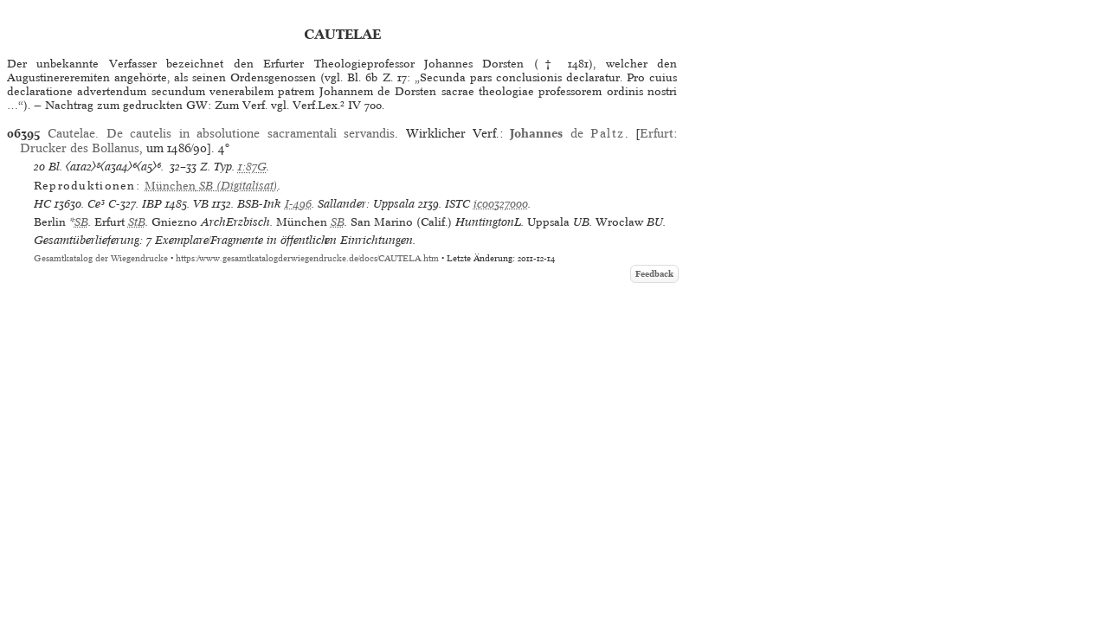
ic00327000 (500, 203)
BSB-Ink (259, 203)
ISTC (457, 203)
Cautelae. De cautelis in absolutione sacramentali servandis (221, 133)
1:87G (252, 166)
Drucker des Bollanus (79, 148)
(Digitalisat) (211, 185)
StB (136, 222)
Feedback (654, 273)
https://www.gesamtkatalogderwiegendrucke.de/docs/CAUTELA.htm (307, 258)
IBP (152, 203)
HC (42, 203)
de (567, 133)
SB (81, 222)
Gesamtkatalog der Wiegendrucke (101, 258)
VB (201, 203)
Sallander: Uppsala (366, 203)
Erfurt (656, 133)
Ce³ (96, 203)
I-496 (298, 203)
